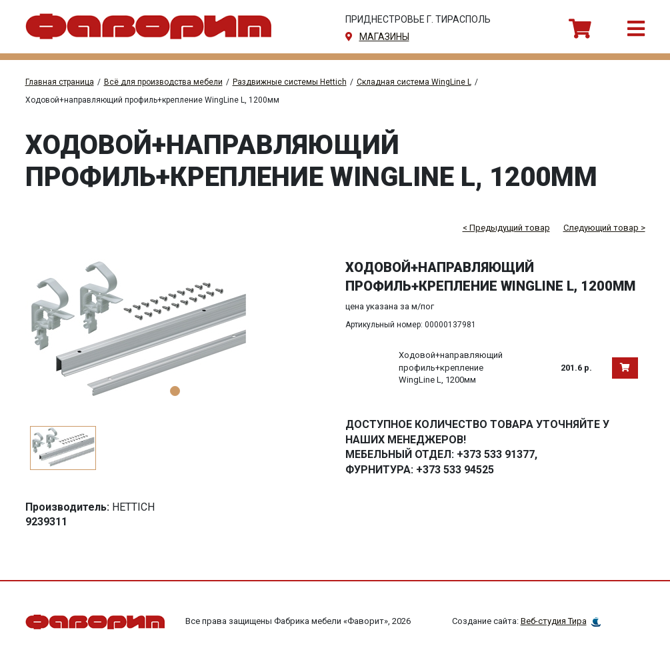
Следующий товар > (604, 228)
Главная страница (59, 82)
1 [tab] (175, 391)
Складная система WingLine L (414, 82)
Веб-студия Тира (554, 621)
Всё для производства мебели (163, 82)
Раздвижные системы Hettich (290, 82)
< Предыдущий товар (506, 228)
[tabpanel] (175, 332)
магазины (384, 36)
